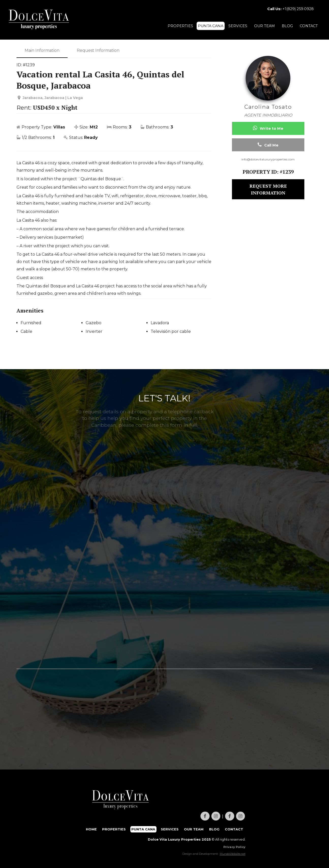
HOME (91, 829)
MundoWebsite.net (232, 854)
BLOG (287, 26)
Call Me (268, 145)
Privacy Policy (234, 847)
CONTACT (309, 26)
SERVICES (237, 26)
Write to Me (268, 128)
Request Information (98, 50)
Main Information (42, 50)
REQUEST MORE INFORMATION (268, 189)
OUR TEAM (264, 26)
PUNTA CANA (210, 26)
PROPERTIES (180, 26)
